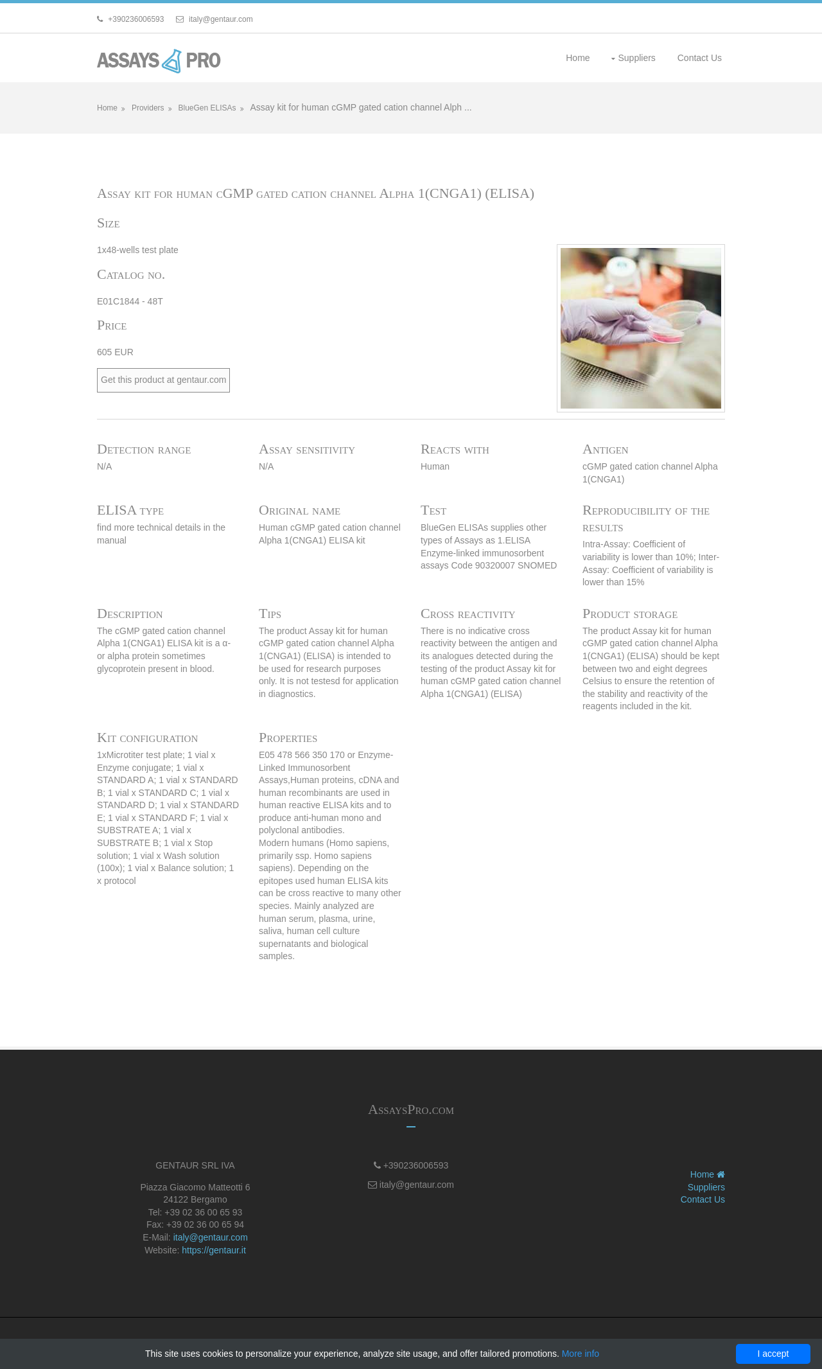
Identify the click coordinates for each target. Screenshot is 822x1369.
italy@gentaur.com (210, 1237)
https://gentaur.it (214, 1250)
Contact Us (700, 58)
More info (580, 1353)
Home (578, 58)
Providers (148, 107)
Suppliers (636, 58)
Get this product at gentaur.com (163, 380)
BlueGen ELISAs (207, 107)
